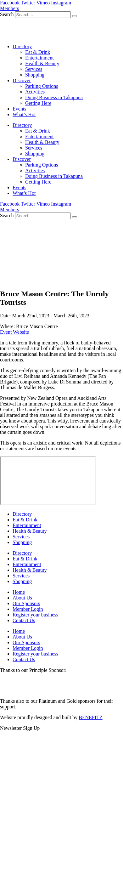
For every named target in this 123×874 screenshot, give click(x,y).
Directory (22, 46)
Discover (22, 80)
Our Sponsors (26, 603)
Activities (35, 91)
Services (33, 69)
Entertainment (39, 57)
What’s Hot (24, 114)
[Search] (74, 16)
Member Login (28, 609)
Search (7, 14)
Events (19, 108)
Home (19, 592)
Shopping (34, 74)
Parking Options (41, 86)
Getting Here (38, 103)
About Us (22, 597)
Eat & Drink (37, 52)
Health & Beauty (42, 63)
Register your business (35, 614)
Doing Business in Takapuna (54, 97)
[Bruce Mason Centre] (48, 481)
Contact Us (24, 620)
